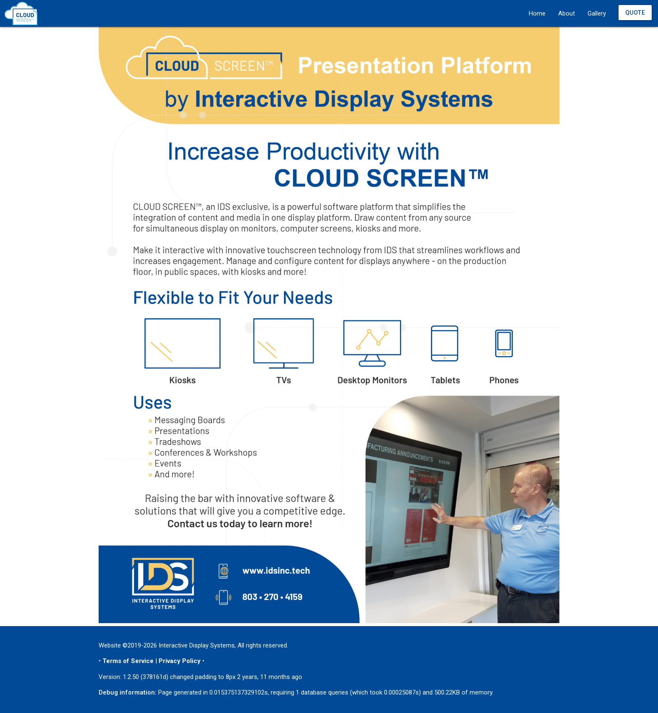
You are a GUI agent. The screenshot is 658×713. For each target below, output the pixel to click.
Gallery (597, 13)
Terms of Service (128, 661)
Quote (635, 12)
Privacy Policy (180, 661)
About (566, 13)
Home (537, 13)
